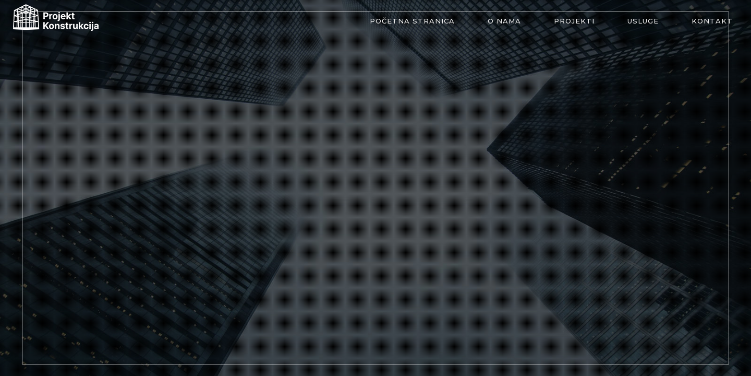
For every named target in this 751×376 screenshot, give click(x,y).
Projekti (574, 21)
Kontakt (712, 21)
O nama (504, 21)
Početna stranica (412, 21)
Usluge (643, 21)
